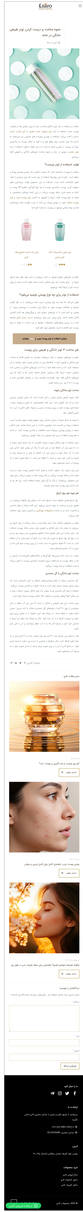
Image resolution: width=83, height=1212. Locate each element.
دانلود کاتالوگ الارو (66, 1180)
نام (74, 1036)
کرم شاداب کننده (15, 131)
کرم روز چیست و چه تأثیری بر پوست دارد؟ (56, 763)
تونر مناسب (70, 152)
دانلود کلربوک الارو (67, 1185)
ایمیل (73, 1050)
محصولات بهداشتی (41, 510)
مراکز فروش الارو (67, 1175)
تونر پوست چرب (20, 197)
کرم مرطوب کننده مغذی (38, 131)
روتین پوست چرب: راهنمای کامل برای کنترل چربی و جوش (49, 864)
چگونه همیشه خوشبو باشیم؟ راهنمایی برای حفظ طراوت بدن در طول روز (42, 965)
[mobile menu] (77, 5)
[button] (20, 1206)
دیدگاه (73, 1002)
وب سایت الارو (20, 317)
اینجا (29, 338)
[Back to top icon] (11, 1202)
